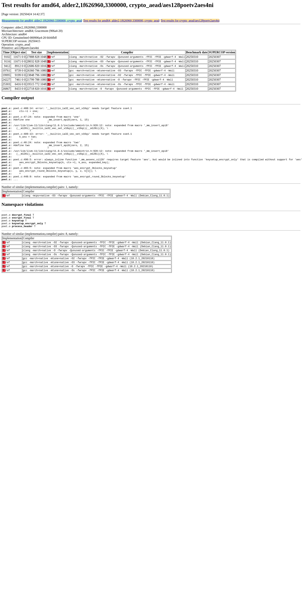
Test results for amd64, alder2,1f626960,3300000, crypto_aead (121, 20)
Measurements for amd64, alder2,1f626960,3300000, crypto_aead (42, 20)
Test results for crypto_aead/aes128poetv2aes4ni (190, 20)
